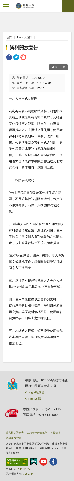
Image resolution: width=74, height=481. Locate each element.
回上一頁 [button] (60, 67)
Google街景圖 (35, 392)
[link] (9, 57)
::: (3, 3)
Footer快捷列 (24, 37)
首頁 (9, 37)
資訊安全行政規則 (37, 432)
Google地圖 (33, 398)
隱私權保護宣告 (15, 432)
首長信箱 (55, 432)
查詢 (68, 6)
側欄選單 (6, 6)
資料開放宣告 (24, 47)
